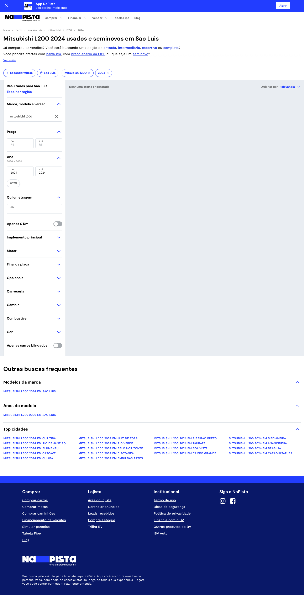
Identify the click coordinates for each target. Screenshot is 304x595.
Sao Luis (48, 56)
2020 (12, 165)
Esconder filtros (19, 56)
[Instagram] (222, 482)
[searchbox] (34, 100)
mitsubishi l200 (77, 56)
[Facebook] (232, 482)
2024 (103, 56)
